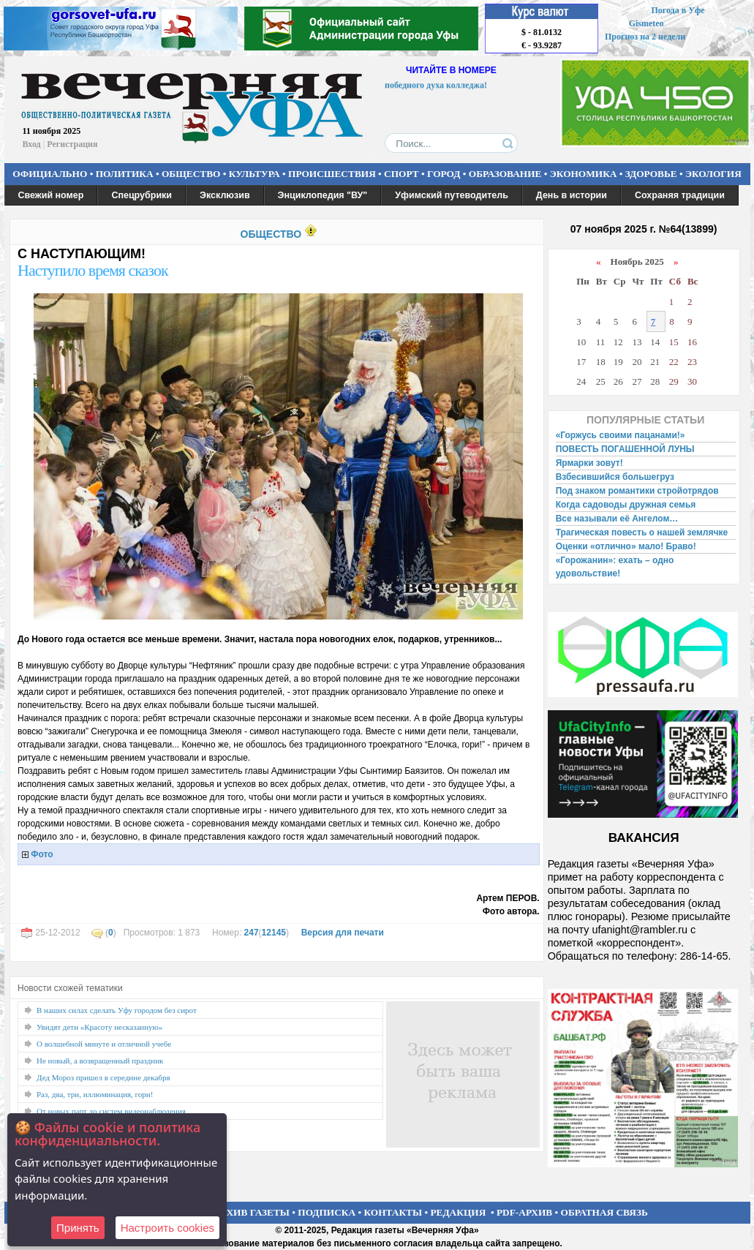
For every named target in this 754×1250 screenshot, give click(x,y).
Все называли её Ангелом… (617, 518)
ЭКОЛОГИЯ (713, 173)
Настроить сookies (167, 1227)
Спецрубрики (141, 195)
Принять (77, 1227)
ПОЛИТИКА (125, 173)
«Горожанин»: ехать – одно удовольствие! (615, 567)
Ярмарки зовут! (589, 463)
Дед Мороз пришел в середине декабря (103, 1077)
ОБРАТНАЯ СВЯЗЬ (604, 1212)
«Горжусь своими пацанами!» (620, 435)
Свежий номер (51, 195)
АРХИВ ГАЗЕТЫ (252, 1212)
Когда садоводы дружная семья (626, 505)
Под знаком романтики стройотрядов (637, 491)
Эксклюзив (225, 195)
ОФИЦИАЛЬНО (49, 173)
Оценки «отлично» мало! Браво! (626, 546)
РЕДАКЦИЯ (458, 1212)
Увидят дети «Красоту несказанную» (99, 1027)
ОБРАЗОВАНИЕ (505, 173)
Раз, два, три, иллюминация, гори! (95, 1094)
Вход (32, 144)
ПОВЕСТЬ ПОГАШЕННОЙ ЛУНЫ (625, 449)
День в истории (571, 195)
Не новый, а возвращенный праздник (100, 1060)
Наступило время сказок (93, 270)
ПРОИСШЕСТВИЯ (332, 173)
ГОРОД (443, 173)
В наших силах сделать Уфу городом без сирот (117, 1010)
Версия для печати (342, 932)
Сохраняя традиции (680, 195)
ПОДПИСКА (326, 1212)
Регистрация (72, 144)
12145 (274, 932)
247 (251, 932)
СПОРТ (401, 173)
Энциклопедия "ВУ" (323, 195)
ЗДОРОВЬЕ (651, 173)
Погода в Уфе (677, 10)
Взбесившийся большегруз (615, 477)
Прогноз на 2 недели (645, 36)
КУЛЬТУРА (254, 173)
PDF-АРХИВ (524, 1212)
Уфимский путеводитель (451, 195)
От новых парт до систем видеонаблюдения (111, 1111)
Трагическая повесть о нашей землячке (642, 532)
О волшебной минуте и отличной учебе (104, 1043)
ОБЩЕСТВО (191, 173)
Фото (42, 854)
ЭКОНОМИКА (583, 173)
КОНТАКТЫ (393, 1212)
